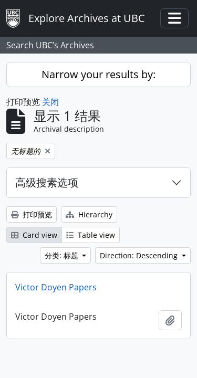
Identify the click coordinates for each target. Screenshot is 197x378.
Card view (34, 235)
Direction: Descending (140, 255)
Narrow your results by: (98, 74)
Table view (90, 235)
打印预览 (31, 214)
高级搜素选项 (46, 182)
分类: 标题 (62, 255)
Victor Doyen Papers (56, 287)
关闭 (50, 102)
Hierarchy (89, 214)
